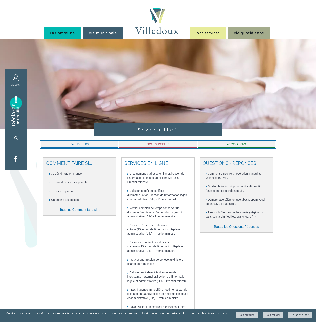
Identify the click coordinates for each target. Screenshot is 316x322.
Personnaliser (300, 314)
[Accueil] (156, 21)
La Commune (62, 33)
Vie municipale (103, 33)
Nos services (208, 33)
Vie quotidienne (249, 33)
